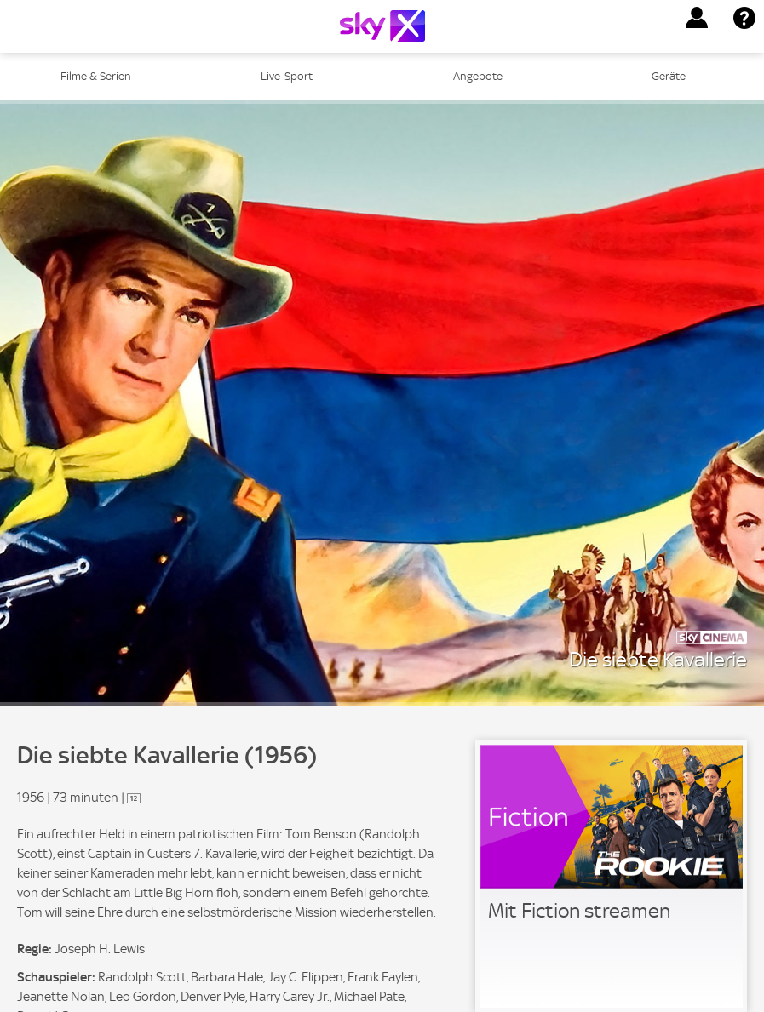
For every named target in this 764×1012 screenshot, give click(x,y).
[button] (697, 18)
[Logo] (382, 26)
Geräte (669, 76)
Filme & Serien (95, 76)
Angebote (478, 76)
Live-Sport (287, 76)
